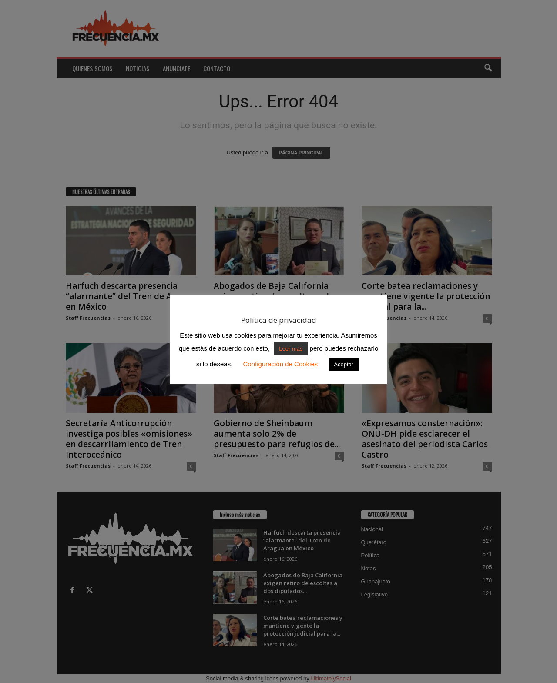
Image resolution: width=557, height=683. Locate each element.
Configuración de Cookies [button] (280, 364)
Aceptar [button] (343, 364)
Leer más (290, 348)
